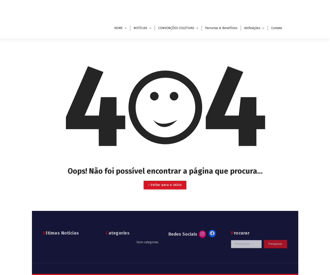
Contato (276, 28)
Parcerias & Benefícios (221, 28)
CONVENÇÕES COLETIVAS (176, 28)
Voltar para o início (165, 189)
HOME (118, 28)
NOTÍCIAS (140, 28)
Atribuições (252, 28)
